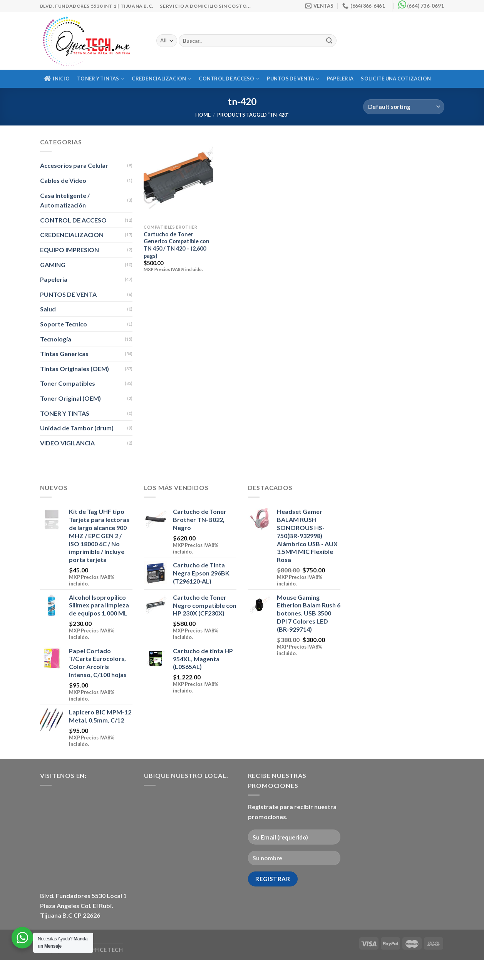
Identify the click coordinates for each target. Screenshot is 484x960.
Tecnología (55, 339)
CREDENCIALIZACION (161, 78)
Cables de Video (63, 180)
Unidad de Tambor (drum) (77, 427)
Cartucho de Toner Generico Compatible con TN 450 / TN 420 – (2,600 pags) (176, 245)
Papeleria (340, 78)
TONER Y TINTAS (100, 78)
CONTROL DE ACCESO (229, 78)
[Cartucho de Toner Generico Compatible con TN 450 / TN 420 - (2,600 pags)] (178, 178)
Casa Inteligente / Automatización (65, 200)
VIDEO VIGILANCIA (67, 443)
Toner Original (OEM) (70, 398)
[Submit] (329, 40)
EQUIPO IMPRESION (69, 249)
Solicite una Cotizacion (396, 78)
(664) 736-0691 (425, 6)
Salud (48, 309)
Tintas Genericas (64, 353)
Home (203, 115)
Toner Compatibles (67, 383)
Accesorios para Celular (74, 165)
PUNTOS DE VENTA (293, 78)
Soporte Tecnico (63, 324)
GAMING (52, 264)
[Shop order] (403, 106)
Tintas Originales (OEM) (74, 368)
